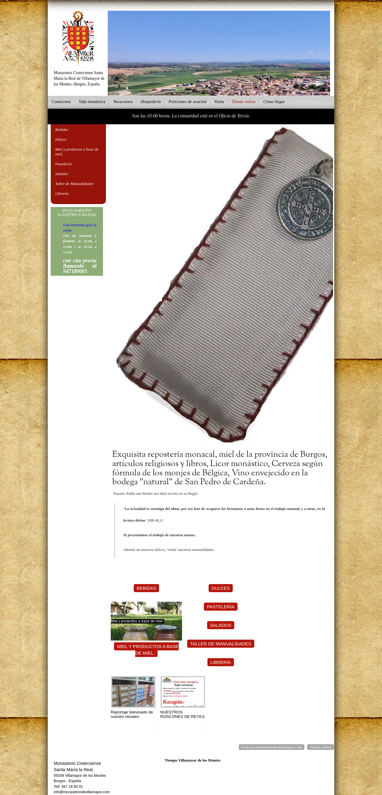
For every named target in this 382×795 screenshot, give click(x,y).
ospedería (151, 101)
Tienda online (320, 747)
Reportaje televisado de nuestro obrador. (132, 714)
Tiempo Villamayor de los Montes (193, 760)
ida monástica (92, 101)
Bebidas (61, 129)
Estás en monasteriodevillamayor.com (271, 747)
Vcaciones (123, 101)
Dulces (60, 139)
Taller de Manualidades (74, 183)
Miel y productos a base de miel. (76, 151)
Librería (61, 193)
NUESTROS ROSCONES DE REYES (182, 714)
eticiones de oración (188, 101)
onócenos (61, 101)
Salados (61, 173)
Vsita (219, 101)
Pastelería (63, 164)
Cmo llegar (274, 101)
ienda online (244, 101)
